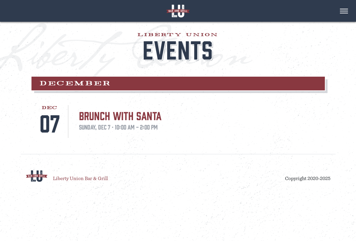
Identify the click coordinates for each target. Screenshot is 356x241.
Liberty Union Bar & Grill (80, 178)
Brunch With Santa (120, 115)
